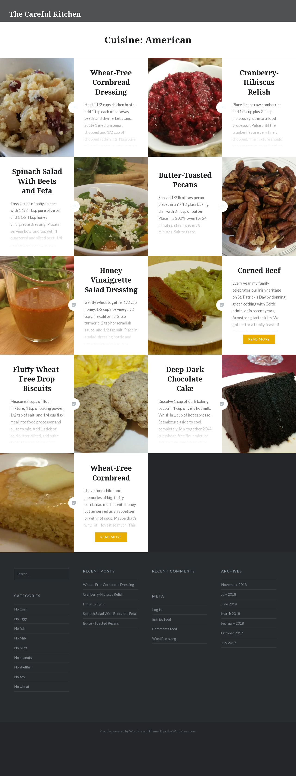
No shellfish (23, 667)
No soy (19, 677)
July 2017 (228, 643)
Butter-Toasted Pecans (101, 623)
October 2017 (232, 633)
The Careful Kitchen (45, 14)
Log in (157, 609)
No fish (19, 628)
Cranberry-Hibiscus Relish (103, 594)
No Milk (20, 638)
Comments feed (164, 629)
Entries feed (161, 619)
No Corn (20, 609)
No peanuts (23, 657)
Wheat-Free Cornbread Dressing (108, 584)
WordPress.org (164, 638)
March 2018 (230, 613)
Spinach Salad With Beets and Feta (109, 613)
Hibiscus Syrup (94, 604)
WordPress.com (184, 731)
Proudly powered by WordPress (123, 731)
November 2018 (234, 584)
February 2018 (232, 623)
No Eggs (21, 619)
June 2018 (229, 604)
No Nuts (20, 648)
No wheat (21, 686)
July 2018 (228, 594)
